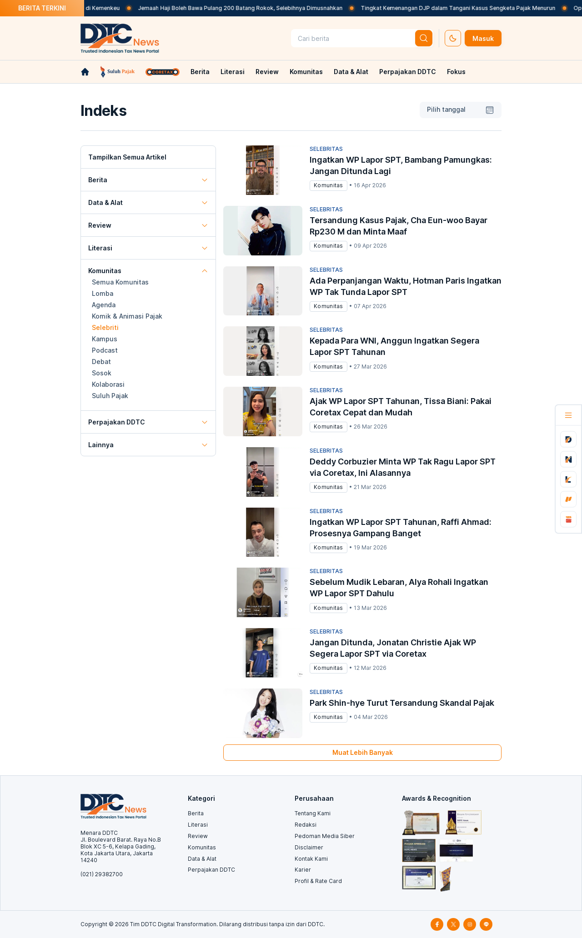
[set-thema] (453, 38)
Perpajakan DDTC (407, 71)
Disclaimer (309, 847)
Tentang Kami (313, 813)
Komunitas (306, 71)
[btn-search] (423, 38)
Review (267, 71)
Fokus (456, 71)
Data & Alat (351, 71)
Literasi (233, 71)
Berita (200, 71)
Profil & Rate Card (318, 881)
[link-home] (85, 71)
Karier (303, 869)
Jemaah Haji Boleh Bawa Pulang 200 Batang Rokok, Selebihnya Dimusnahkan (255, 8)
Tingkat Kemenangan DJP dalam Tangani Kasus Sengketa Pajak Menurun (473, 8)
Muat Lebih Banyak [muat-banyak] (362, 752)
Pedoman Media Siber (325, 836)
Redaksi (305, 824)
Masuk (483, 38)
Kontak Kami (311, 858)
